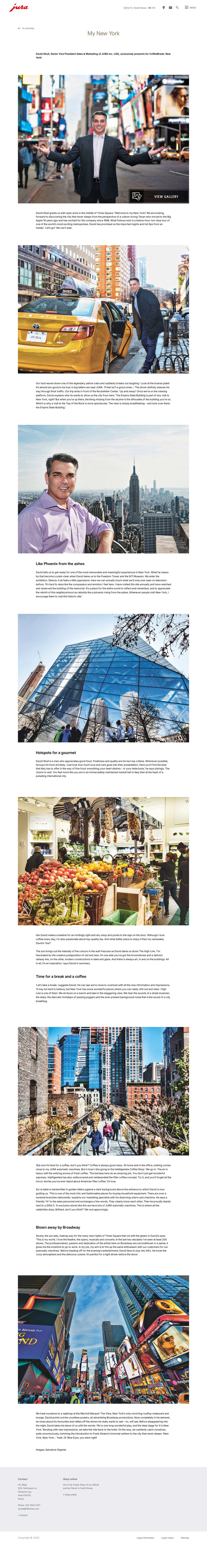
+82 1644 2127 (33, 1505)
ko (153, 7)
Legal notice (167, 1537)
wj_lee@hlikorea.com (28, 1508)
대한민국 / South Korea (134, 7)
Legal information (145, 1537)
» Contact (23, 1515)
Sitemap (185, 1537)
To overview (28, 28)
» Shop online (70, 1494)
